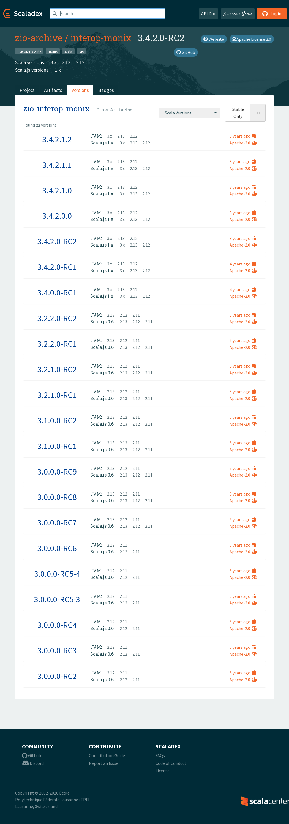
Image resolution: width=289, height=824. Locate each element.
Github (31, 755)
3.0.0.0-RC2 (57, 676)
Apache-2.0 (243, 143)
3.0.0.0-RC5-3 (57, 599)
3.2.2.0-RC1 (57, 343)
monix (53, 51)
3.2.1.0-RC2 (57, 369)
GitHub (185, 52)
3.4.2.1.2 (57, 139)
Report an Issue (103, 763)
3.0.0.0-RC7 (57, 522)
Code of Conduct (171, 763)
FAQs (160, 755)
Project (27, 90)
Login (271, 13)
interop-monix (100, 38)
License (163, 770)
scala (68, 51)
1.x (58, 70)
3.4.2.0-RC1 (57, 267)
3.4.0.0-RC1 (57, 292)
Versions (80, 90)
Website (213, 39)
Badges (106, 90)
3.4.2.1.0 (57, 190)
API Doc (208, 13)
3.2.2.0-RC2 (57, 318)
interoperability (29, 51)
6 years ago (243, 417)
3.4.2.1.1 (57, 165)
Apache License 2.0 (251, 39)
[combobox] (189, 113)
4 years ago (243, 264)
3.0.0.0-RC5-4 (57, 573)
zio (81, 51)
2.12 (80, 62)
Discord (33, 763)
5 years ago (243, 315)
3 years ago (243, 136)
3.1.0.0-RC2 (57, 420)
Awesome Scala (237, 13)
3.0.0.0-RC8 (57, 497)
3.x (53, 62)
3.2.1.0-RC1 (57, 395)
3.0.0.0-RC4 (57, 625)
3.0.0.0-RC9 (57, 471)
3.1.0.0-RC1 (57, 446)
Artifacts (53, 90)
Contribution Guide (107, 755)
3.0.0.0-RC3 (57, 650)
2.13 (66, 62)
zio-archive (38, 38)
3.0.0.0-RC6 (57, 548)
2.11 (136, 315)
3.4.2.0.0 (57, 215)
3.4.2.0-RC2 (57, 241)
